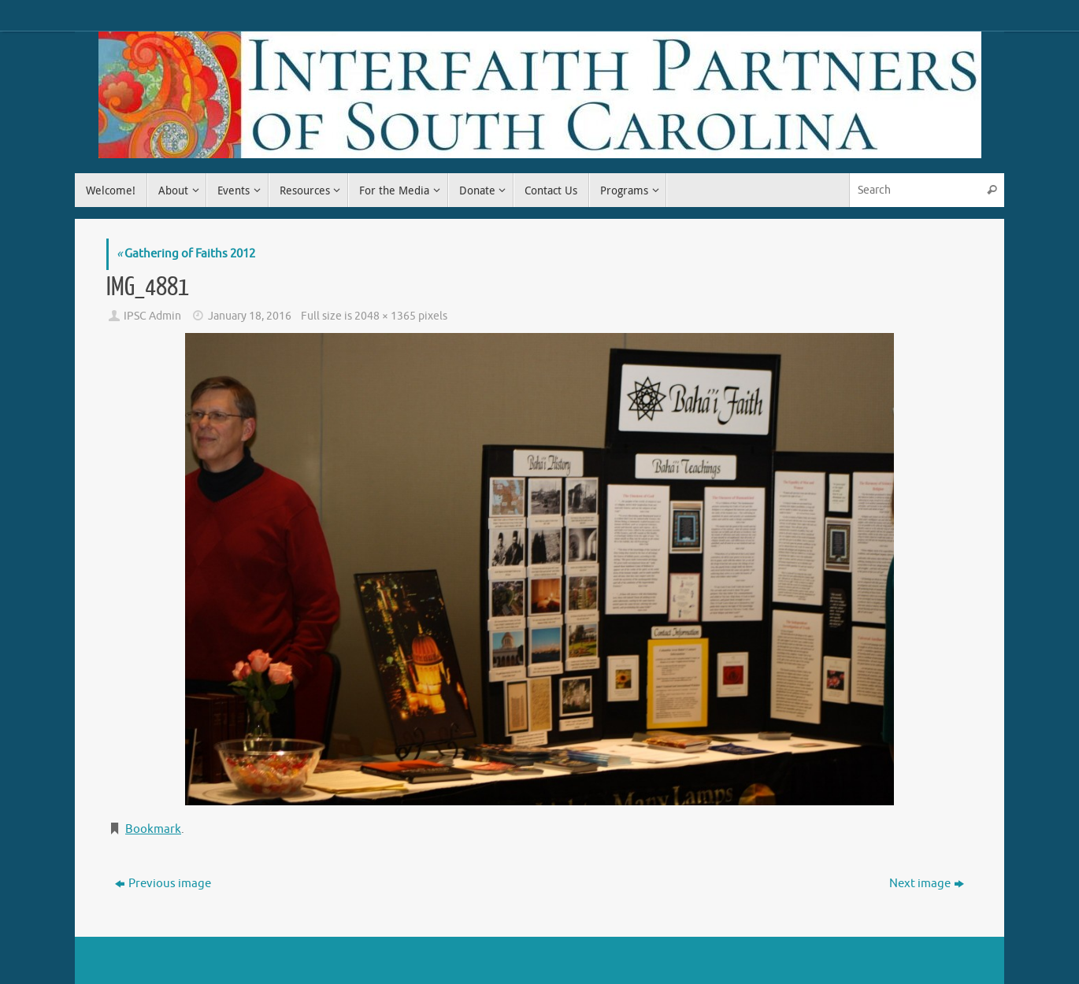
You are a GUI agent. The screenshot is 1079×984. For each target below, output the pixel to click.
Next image (926, 883)
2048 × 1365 (385, 316)
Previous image (163, 883)
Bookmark (153, 829)
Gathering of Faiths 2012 (186, 253)
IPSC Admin (152, 316)
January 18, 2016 (249, 316)
